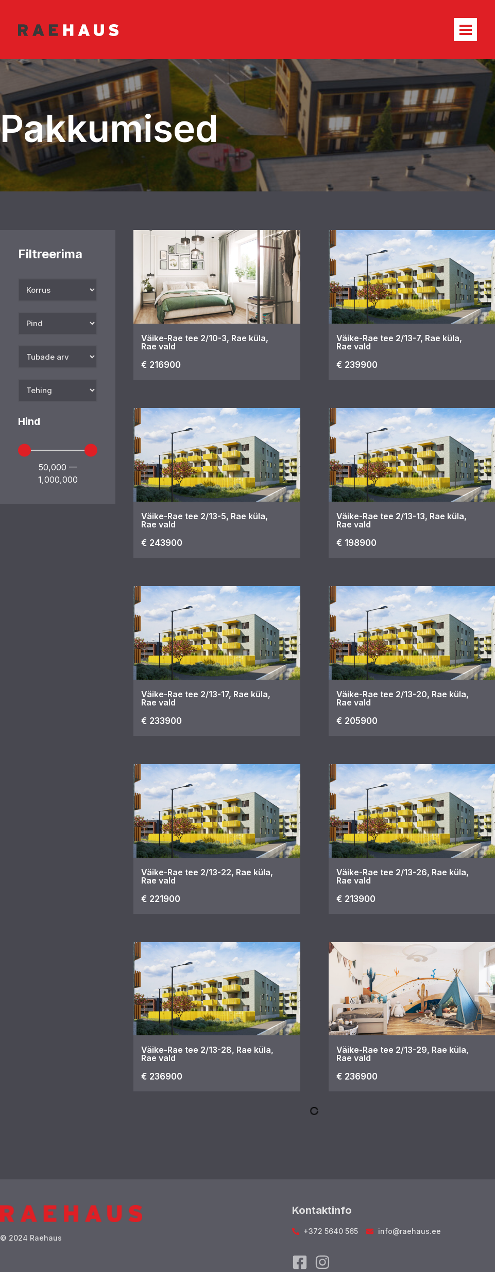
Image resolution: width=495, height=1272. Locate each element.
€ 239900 (357, 365)
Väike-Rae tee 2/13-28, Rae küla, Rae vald (207, 1054)
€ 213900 (355, 899)
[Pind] (57, 323)
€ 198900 (356, 543)
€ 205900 (357, 721)
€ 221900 (160, 899)
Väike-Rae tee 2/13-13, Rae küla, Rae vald (401, 520)
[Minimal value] (57, 450)
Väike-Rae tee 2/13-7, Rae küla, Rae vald (399, 342)
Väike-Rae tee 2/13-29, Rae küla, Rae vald (402, 1054)
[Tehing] (57, 390)
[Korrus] (57, 290)
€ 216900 (161, 365)
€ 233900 (161, 721)
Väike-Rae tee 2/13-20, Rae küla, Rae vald (402, 698)
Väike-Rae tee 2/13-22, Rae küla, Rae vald (207, 876)
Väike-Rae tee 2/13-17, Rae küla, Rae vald (205, 698)
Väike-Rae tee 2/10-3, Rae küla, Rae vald (204, 342)
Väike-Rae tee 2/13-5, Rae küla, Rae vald (204, 520)
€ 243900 (161, 543)
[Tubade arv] (57, 356)
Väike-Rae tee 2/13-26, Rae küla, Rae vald (402, 876)
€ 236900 (161, 1076)
